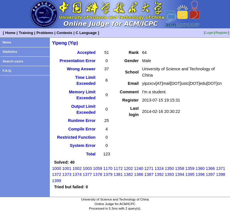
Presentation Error (77, 60)
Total (90, 154)
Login (209, 32)
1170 (107, 168)
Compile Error (82, 129)
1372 (56, 174)
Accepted (86, 52)
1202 (128, 168)
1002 (77, 168)
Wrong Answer (81, 69)
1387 (148, 174)
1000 (56, 168)
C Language (86, 33)
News (7, 42)
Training (26, 33)
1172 (118, 168)
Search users (13, 61)
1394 (179, 174)
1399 (56, 180)
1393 (169, 174)
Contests (64, 33)
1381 (118, 174)
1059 (97, 168)
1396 (200, 174)
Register (221, 32)
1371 (220, 168)
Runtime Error (82, 120)
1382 (128, 174)
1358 (179, 168)
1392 (159, 174)
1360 (200, 168)
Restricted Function (76, 137)
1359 (189, 168)
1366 (210, 168)
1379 (107, 174)
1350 (169, 168)
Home (10, 33)
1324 (159, 168)
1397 (210, 174)
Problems (44, 33)
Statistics (10, 51)
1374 (77, 174)
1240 (138, 168)
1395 (189, 174)
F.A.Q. (7, 70)
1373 (66, 174)
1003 (87, 168)
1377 (87, 174)
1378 (97, 174)
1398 (220, 174)
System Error (82, 145)
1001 (66, 168)
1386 (138, 174)
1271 (148, 168)
